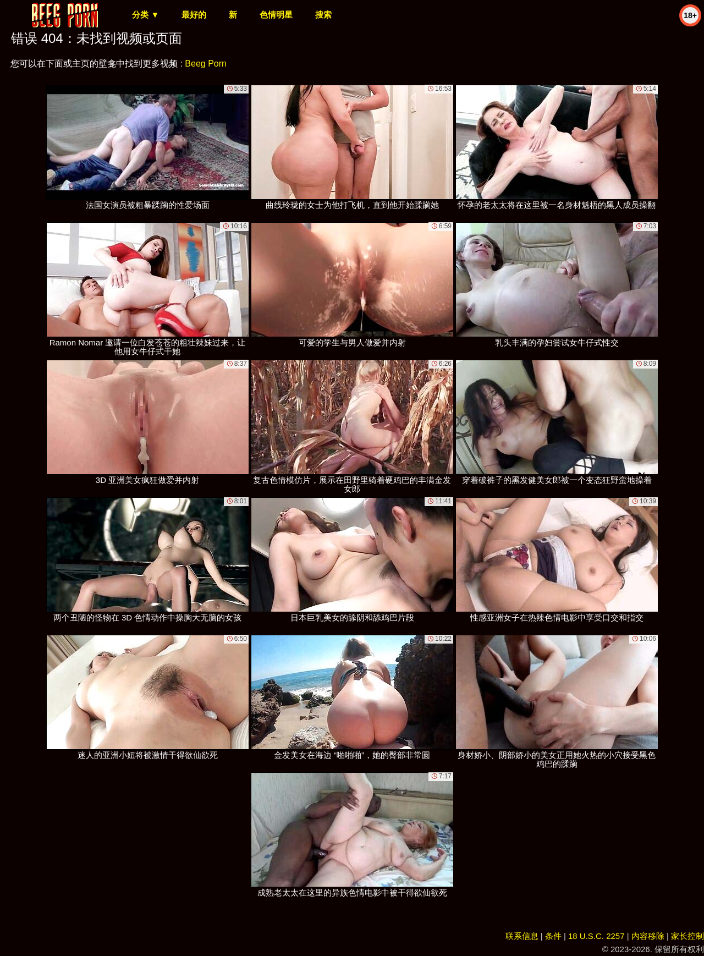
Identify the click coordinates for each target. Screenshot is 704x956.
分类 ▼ (145, 14)
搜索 (323, 14)
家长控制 (687, 936)
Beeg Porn (206, 63)
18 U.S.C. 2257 (596, 936)
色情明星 (276, 14)
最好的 (194, 14)
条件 (553, 936)
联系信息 (521, 936)
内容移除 (647, 936)
